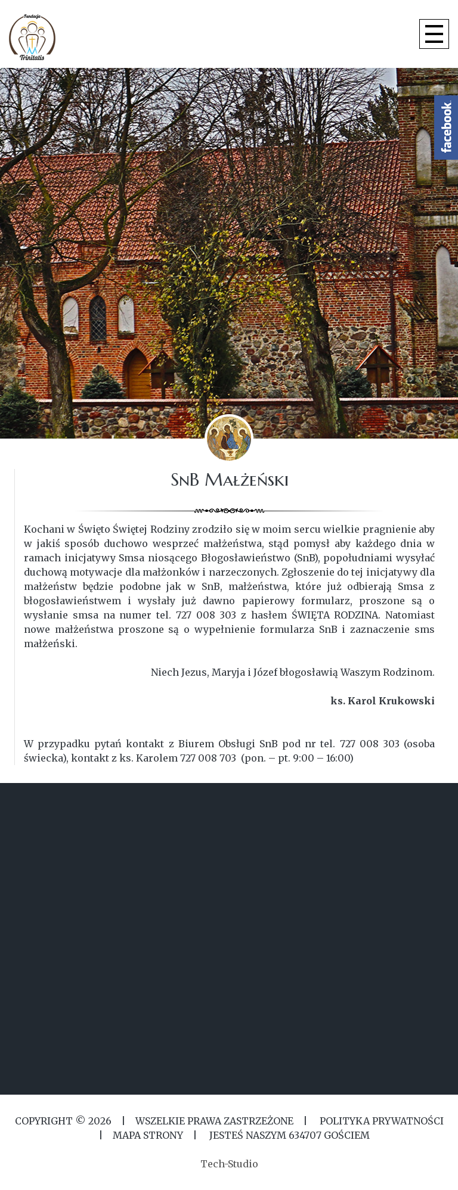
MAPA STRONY (148, 1135)
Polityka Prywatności (380, 1121)
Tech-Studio (229, 1164)
